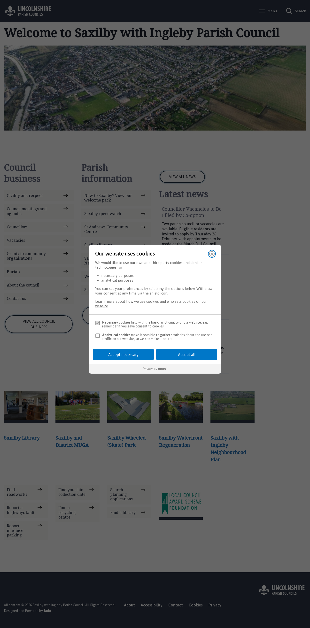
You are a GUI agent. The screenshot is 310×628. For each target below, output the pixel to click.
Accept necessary (123, 354)
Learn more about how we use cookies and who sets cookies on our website (151, 303)
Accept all (186, 354)
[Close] (212, 254)
